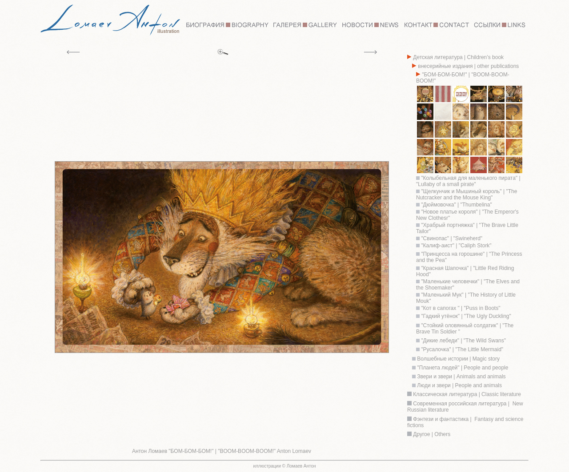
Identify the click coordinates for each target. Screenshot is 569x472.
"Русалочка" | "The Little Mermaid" (462, 349)
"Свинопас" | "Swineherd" (451, 238)
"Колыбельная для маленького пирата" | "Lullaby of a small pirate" (468, 181)
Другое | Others (431, 434)
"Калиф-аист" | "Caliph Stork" (456, 245)
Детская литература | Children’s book (458, 57)
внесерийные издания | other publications (468, 66)
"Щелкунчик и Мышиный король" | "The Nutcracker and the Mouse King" (466, 194)
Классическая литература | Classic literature (467, 394)
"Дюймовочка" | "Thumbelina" (456, 205)
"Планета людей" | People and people (462, 368)
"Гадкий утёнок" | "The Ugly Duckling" (466, 316)
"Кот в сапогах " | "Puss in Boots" (460, 308)
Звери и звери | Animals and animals (461, 376)
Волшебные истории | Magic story (458, 359)
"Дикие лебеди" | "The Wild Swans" (463, 340)
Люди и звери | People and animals (459, 385)
